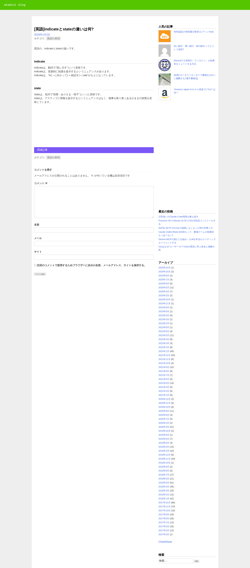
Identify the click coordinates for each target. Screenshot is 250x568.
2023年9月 (163, 307)
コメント (41, 183)
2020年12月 (164, 399)
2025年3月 (163, 295)
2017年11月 (164, 506)
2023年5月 (163, 315)
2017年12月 (164, 502)
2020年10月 (164, 407)
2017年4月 (163, 534)
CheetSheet (165, 541)
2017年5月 (163, 530)
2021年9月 (163, 367)
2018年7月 (163, 474)
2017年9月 (163, 514)
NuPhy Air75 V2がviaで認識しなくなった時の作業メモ (185, 228)
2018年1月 (163, 498)
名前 (36, 224)
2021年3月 (163, 391)
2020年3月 (163, 427)
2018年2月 (163, 494)
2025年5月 (163, 287)
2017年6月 (163, 526)
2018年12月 (164, 454)
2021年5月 (163, 383)
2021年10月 (164, 363)
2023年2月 (163, 323)
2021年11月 (164, 359)
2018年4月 (163, 486)
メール (38, 238)
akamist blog (14, 5)
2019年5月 (163, 443)
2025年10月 (164, 271)
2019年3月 (163, 447)
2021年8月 (163, 371)
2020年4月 (163, 423)
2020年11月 (164, 403)
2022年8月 (163, 327)
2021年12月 (164, 355)
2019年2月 (163, 450)
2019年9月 (163, 435)
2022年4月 (163, 339)
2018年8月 (163, 470)
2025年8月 (163, 275)
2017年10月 (164, 510)
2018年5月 (163, 482)
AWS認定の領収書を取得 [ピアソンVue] (193, 31)
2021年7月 (163, 375)
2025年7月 (163, 279)
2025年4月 (163, 291)
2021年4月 (163, 387)
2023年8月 (163, 311)
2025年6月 (163, 283)
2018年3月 (163, 490)
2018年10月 (164, 462)
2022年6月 (163, 331)
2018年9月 (163, 466)
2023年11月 (164, 303)
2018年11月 (164, 458)
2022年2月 (163, 347)
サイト (38, 251)
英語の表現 (53, 38)
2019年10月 (164, 431)
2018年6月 (163, 478)
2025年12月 (164, 267)
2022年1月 (163, 351)
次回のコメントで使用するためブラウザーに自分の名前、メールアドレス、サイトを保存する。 (92, 265)
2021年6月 (163, 379)
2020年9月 (163, 411)
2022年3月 (163, 343)
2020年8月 (163, 415)
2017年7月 (163, 522)
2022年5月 (163, 335)
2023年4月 (163, 319)
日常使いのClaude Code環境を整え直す (178, 216)
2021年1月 (163, 395)
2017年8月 (163, 518)
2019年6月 (163, 439)
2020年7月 (163, 419)
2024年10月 (164, 299)
